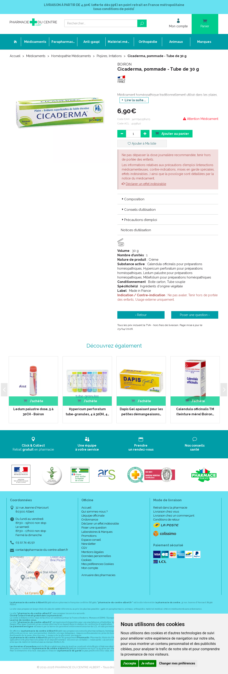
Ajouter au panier (172, 133)
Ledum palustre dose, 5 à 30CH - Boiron (33, 411)
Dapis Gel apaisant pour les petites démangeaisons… (141, 411)
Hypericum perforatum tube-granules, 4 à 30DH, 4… (87, 411)
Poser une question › (195, 315)
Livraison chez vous (166, 511)
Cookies (86, 560)
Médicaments (35, 56)
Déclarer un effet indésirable (146, 184)
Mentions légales (92, 552)
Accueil (15, 56)
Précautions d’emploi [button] (139, 220)
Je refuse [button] (147, 663)
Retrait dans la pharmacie (170, 507)
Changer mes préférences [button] (177, 663)
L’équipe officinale (92, 515)
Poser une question (93, 527)
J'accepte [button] (129, 663)
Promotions (88, 535)
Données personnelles (96, 556)
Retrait (33, 444)
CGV (84, 547)
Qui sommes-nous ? (94, 511)
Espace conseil (91, 539)
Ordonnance (89, 519)
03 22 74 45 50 (25, 542)
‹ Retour (141, 315)
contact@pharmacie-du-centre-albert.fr (42, 550)
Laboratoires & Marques (96, 531)
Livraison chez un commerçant (173, 515)
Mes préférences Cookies (97, 564)
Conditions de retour (166, 519)
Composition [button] (132, 199)
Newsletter (88, 543)
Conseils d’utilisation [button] (138, 210)
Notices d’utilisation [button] (136, 230)
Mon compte (89, 568)
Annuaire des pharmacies (98, 575)
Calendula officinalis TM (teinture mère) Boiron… (195, 411)
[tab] (168, 199)
